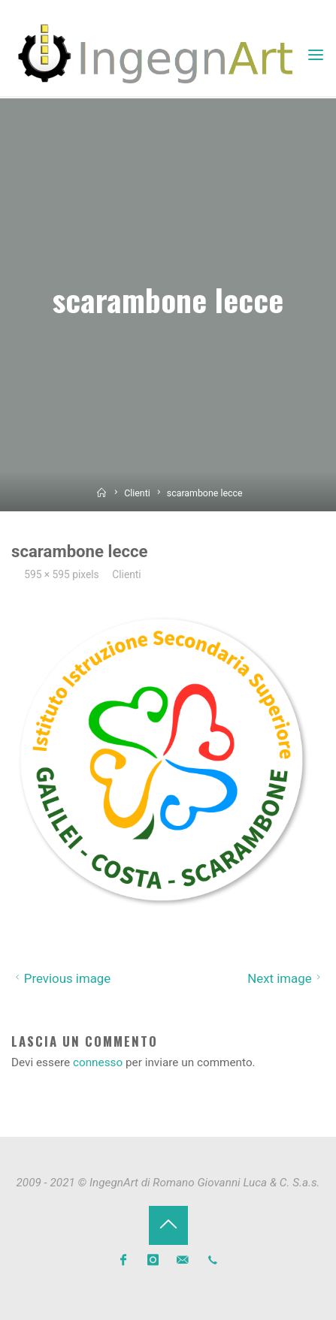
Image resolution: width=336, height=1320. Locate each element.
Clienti (137, 493)
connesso (98, 1062)
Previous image (60, 978)
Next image (286, 978)
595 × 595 (48, 574)
